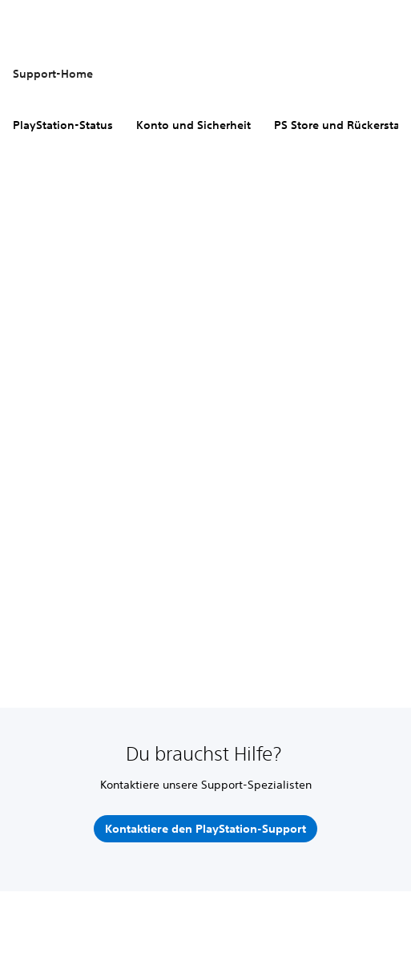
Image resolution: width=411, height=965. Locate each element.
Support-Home (53, 74)
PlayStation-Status (63, 125)
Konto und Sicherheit (193, 125)
